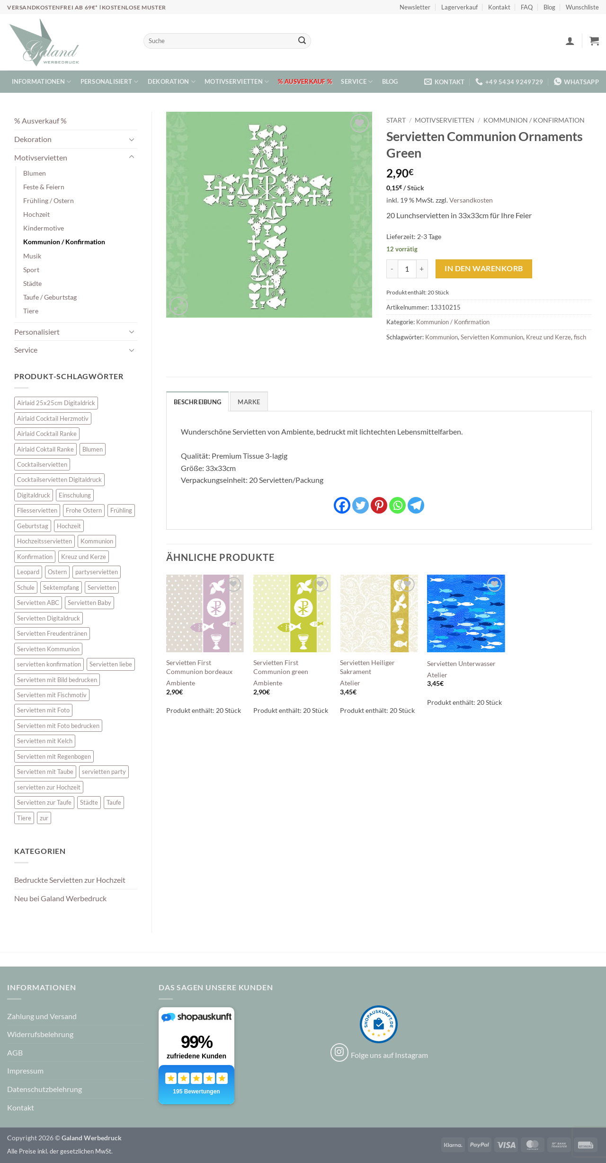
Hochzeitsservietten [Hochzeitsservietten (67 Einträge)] (44, 541)
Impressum (25, 1070)
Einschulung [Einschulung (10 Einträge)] (75, 495)
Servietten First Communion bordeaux (199, 666)
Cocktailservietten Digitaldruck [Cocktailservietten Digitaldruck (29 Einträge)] (59, 479)
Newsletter (415, 7)
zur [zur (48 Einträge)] (44, 818)
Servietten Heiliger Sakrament (367, 666)
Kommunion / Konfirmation (64, 242)
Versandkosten (471, 200)
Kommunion (441, 337)
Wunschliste (582, 7)
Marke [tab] (249, 402)
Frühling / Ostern (48, 200)
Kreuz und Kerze (548, 337)
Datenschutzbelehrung (44, 1088)
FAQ (527, 7)
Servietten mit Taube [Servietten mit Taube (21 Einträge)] (45, 771)
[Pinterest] (379, 505)
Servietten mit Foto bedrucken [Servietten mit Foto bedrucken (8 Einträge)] (58, 725)
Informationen (41, 81)
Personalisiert (109, 81)
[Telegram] (416, 505)
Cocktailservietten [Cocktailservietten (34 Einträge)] (42, 464)
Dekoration (172, 81)
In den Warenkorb (484, 268)
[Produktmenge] (407, 268)
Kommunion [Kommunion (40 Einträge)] (96, 541)
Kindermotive (43, 228)
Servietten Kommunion (492, 337)
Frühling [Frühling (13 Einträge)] (121, 510)
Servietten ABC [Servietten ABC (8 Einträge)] (38, 602)
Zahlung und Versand (42, 1016)
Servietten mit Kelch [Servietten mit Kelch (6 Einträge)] (44, 741)
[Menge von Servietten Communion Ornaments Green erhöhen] (422, 268)
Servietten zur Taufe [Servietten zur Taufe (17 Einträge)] (44, 802)
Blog (549, 7)
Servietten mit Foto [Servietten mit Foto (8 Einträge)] (43, 710)
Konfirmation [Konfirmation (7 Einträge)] (35, 556)
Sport (31, 270)
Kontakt (499, 7)
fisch (580, 337)
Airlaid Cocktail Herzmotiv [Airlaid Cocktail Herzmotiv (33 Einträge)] (53, 418)
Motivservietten (237, 81)
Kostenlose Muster (134, 7)
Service (357, 81)
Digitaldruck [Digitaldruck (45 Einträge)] (33, 495)
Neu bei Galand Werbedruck (60, 898)
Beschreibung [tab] (197, 402)
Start (396, 120)
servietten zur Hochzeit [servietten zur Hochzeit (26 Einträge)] (48, 787)
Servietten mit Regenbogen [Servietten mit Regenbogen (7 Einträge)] (54, 756)
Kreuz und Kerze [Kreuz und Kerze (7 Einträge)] (83, 556)
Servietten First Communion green (280, 666)
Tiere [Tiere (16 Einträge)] (24, 818)
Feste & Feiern (43, 187)
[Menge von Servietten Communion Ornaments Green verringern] (392, 268)
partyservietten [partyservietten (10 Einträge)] (96, 572)
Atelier (350, 683)
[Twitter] (360, 505)
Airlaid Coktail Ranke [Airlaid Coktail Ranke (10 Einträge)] (45, 449)
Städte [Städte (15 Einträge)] (89, 802)
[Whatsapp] (397, 505)
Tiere (30, 311)
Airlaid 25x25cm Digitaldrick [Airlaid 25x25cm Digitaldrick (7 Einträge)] (56, 403)
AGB (15, 1052)
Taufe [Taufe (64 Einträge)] (114, 802)
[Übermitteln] (302, 41)
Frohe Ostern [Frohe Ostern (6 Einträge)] (84, 510)
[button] (570, 40)
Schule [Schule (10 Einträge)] (26, 587)
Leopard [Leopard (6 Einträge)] (28, 572)
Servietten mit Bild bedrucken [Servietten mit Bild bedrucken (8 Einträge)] (57, 680)
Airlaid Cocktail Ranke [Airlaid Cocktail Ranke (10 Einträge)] (47, 433)
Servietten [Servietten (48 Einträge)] (102, 587)
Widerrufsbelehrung (40, 1034)
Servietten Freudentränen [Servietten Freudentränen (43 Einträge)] (52, 633)
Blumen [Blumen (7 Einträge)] (92, 449)
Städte (32, 283)
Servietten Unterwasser (461, 663)
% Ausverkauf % (305, 81)
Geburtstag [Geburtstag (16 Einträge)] (32, 526)
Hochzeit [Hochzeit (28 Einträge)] (69, 526)
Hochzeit (36, 214)
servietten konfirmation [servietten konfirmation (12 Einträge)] (49, 664)
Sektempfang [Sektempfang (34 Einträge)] (61, 587)
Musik (32, 256)
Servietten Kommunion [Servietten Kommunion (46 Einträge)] (48, 649)
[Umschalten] (131, 139)
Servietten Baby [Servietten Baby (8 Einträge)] (89, 602)
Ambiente (180, 683)
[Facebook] (342, 505)
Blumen (34, 173)
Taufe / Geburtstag (50, 297)
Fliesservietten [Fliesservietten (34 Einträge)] (37, 510)
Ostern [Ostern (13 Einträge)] (57, 572)
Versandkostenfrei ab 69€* (53, 7)
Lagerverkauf (459, 7)
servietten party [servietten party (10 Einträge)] (104, 771)
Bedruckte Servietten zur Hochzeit (69, 879)
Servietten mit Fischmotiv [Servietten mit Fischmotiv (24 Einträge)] (52, 695)
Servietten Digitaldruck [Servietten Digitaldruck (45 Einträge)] (48, 618)
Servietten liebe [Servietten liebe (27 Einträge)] (110, 664)
